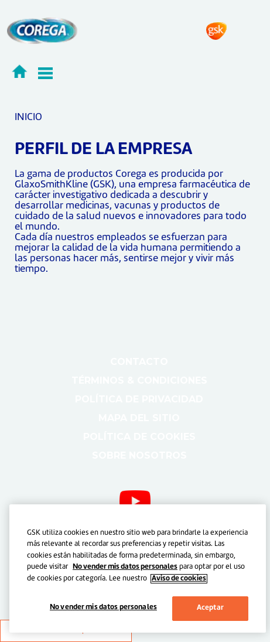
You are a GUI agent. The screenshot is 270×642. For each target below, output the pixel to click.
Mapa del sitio (139, 418)
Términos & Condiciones (139, 380)
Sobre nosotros (139, 455)
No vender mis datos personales (103, 607)
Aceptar (210, 608)
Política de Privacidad (139, 399)
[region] (137, 568)
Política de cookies (139, 436)
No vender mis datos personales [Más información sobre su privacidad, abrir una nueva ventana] (125, 567)
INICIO (28, 117)
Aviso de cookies (179, 578)
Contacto (139, 361)
